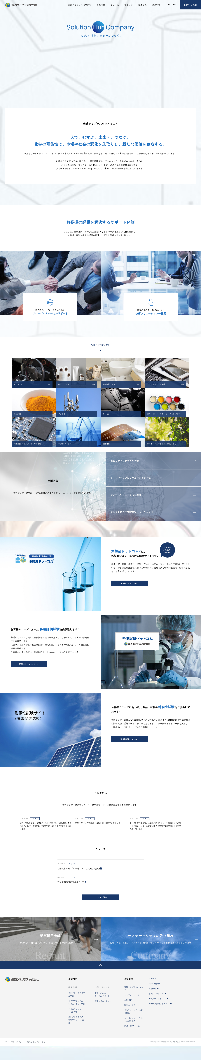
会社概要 (128, 1014)
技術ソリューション (103, 1015)
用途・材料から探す (100, 344)
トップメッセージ (131, 1009)
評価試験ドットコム (157, 1013)
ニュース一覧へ (100, 911)
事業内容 (101, 5)
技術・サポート (102, 1001)
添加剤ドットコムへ (128, 597)
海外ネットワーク (131, 1019)
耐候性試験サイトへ (128, 753)
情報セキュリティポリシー (38, 1056)
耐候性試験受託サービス (159, 1018)
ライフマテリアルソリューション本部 (135, 482)
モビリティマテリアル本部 (128, 462)
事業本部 (72, 1001)
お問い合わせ (190, 5)
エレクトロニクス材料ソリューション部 (136, 523)
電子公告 (128, 5)
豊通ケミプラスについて (79, 5)
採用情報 (142, 5)
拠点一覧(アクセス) (132, 1040)
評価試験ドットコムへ (28, 678)
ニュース (115, 5)
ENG (175, 5)
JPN (168, 5)
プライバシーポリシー (14, 1056)
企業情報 (156, 5)
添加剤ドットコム (156, 1008)
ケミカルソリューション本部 (129, 503)
